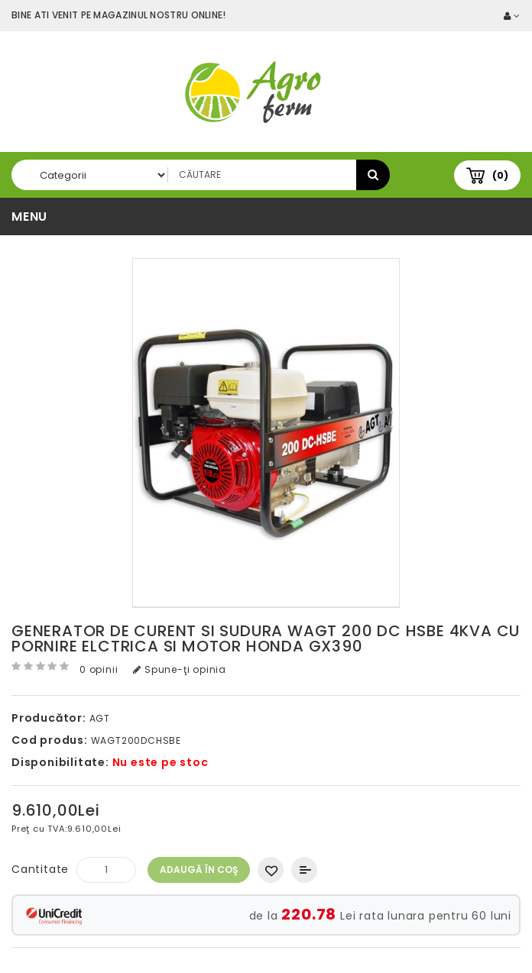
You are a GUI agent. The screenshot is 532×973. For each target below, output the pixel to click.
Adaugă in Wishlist (271, 870)
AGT (99, 718)
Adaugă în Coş (199, 869)
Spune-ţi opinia (179, 669)
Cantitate (40, 869)
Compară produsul (304, 870)
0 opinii (98, 669)
